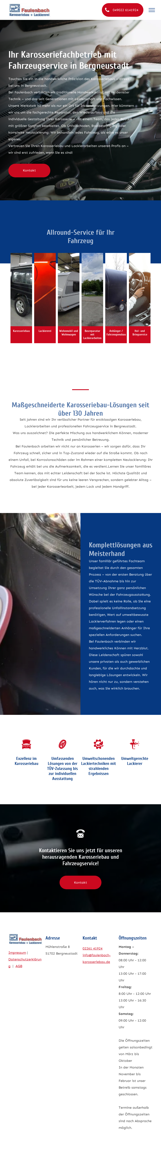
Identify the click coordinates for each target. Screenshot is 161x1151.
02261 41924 (93, 948)
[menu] (151, 10)
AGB (19, 966)
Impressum (17, 953)
